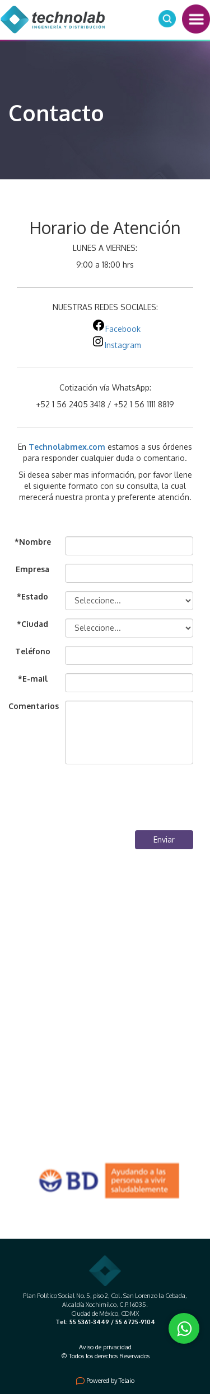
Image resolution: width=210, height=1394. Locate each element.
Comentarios (32, 706)
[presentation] (108, 800)
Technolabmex (58, 446)
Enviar (164, 839)
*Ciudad (32, 624)
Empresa (32, 569)
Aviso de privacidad (105, 1347)
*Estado (32, 596)
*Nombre (33, 541)
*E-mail (33, 678)
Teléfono (32, 651)
